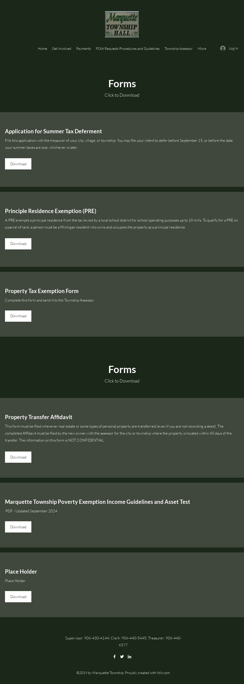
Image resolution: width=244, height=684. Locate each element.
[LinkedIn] (129, 656)
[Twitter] (122, 656)
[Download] (18, 163)
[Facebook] (114, 656)
